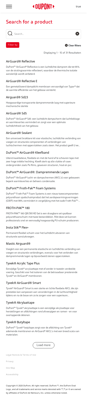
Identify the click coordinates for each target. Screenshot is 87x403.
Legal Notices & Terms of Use (21, 354)
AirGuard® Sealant (19, 133)
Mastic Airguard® (18, 244)
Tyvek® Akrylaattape (20, 303)
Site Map (10, 367)
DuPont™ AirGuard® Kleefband (27, 153)
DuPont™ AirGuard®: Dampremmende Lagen (37, 172)
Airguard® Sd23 (17, 97)
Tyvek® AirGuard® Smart (23, 283)
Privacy (10, 361)
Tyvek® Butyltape (18, 322)
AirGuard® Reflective (20, 61)
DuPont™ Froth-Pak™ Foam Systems (31, 188)
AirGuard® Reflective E (21, 81)
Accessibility (12, 374)
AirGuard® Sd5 (16, 113)
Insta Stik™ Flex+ (17, 227)
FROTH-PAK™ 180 (18, 208)
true (78, 6)
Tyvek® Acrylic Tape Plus (23, 263)
